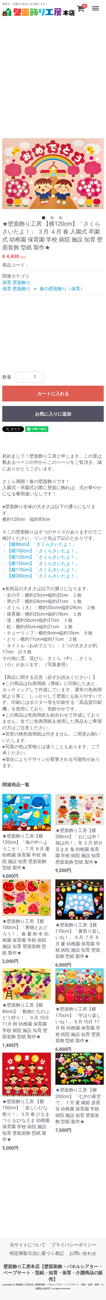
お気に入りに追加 (53, 414)
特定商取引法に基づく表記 (37, 1253)
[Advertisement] (53, 70)
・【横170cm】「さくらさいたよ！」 (40, 569)
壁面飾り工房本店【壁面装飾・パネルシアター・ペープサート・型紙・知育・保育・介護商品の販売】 (53, 1273)
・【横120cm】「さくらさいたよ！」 (40, 557)
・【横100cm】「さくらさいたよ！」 (40, 551)
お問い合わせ (82, 1253)
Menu (96, 6)
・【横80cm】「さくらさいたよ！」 (39, 544)
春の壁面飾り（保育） (62, 288)
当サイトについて (28, 1245)
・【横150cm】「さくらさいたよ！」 (40, 563)
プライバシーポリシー (73, 1245)
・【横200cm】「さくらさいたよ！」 (40, 576)
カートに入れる (53, 393)
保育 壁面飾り (16, 282)
